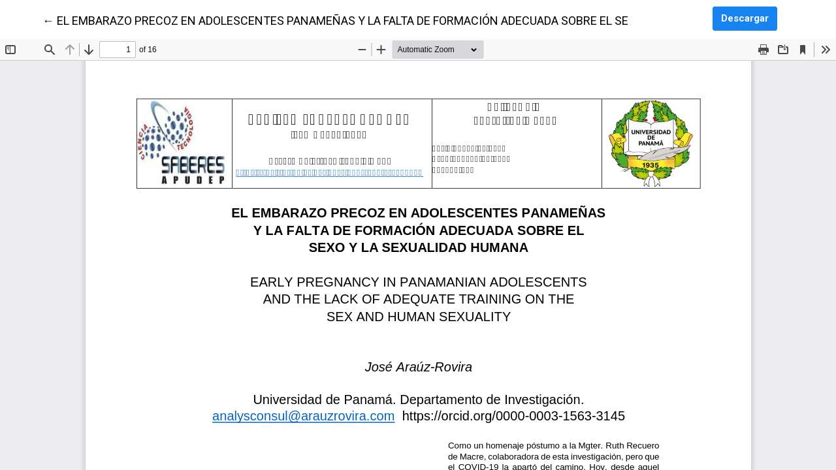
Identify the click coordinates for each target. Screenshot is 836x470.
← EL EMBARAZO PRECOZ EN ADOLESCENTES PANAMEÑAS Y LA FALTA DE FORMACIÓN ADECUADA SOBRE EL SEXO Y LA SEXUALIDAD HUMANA (415, 19)
